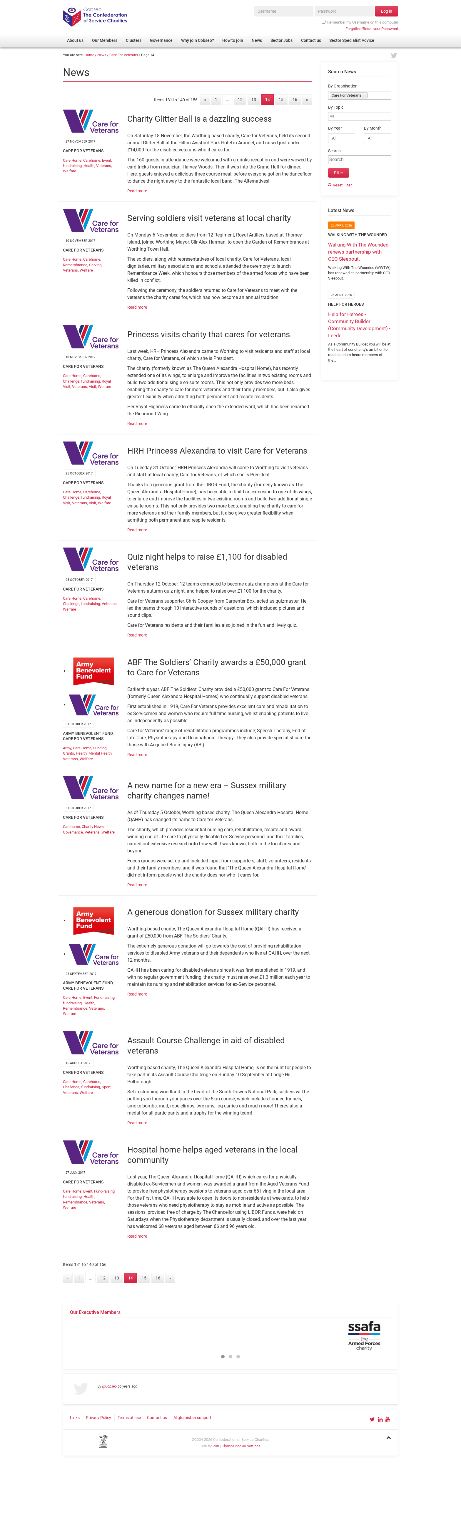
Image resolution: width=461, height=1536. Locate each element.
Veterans (103, 165)
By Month (373, 128)
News (101, 55)
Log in (386, 11)
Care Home (72, 160)
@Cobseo (109, 1386)
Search (334, 150)
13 (253, 99)
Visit (92, 386)
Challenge (71, 381)
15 (281, 99)
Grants (68, 753)
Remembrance (75, 265)
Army (67, 748)
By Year (335, 128)
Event (106, 160)
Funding (99, 748)
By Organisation (343, 86)
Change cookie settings (241, 1446)
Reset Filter (342, 185)
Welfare (69, 171)
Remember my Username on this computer (360, 22)
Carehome (91, 160)
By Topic (335, 107)
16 (295, 99)
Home (89, 55)
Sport (106, 1087)
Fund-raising (104, 997)
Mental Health (100, 753)
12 (240, 99)
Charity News (93, 826)
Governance (73, 832)
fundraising (72, 165)
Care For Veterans (123, 55)
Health (88, 165)
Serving (95, 265)
